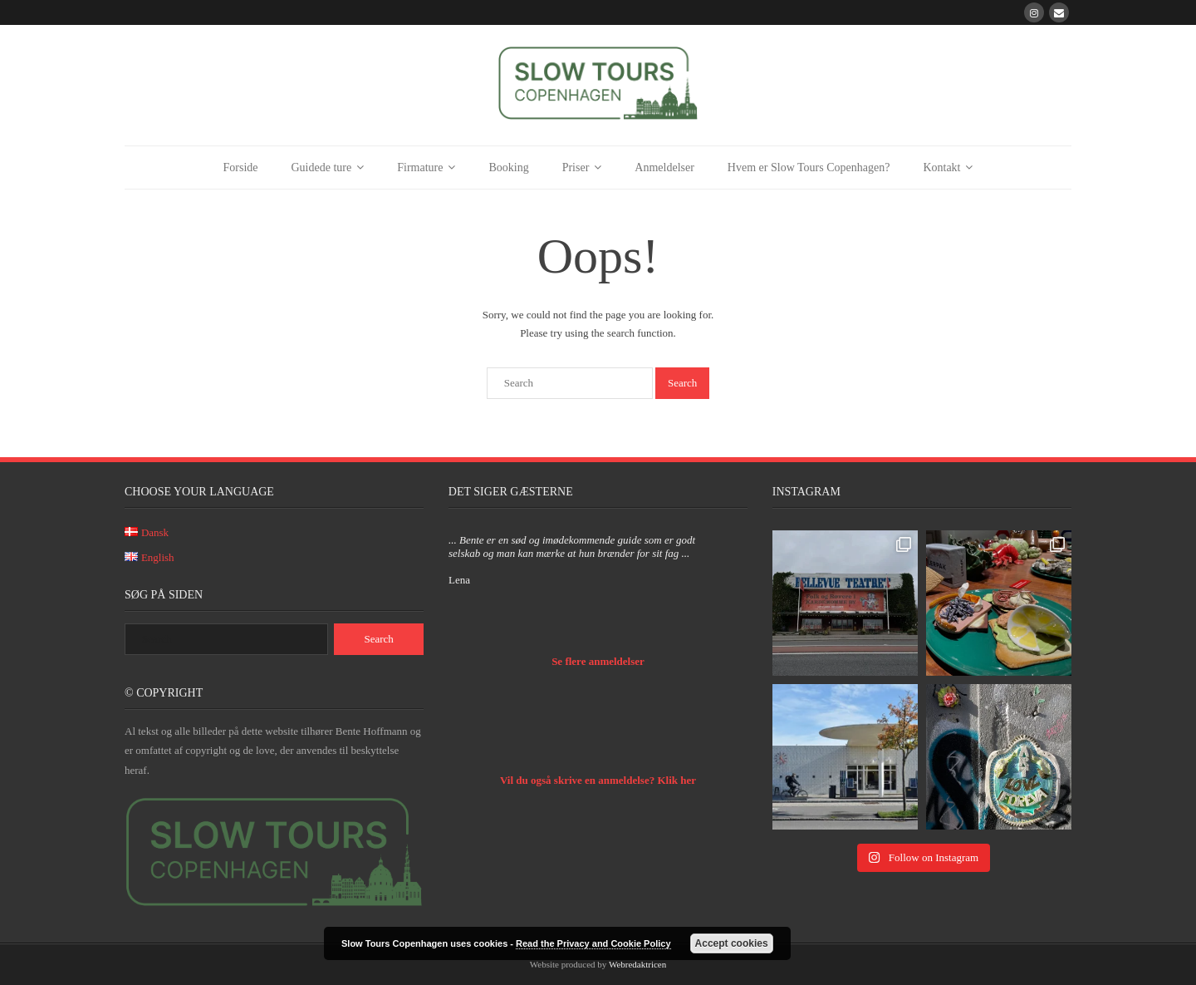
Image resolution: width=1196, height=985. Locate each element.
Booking (508, 167)
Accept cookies (731, 943)
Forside (240, 167)
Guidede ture (322, 167)
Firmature (420, 167)
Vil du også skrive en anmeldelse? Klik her (598, 780)
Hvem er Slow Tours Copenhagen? (809, 167)
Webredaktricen (637, 964)
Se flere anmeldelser (598, 661)
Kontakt (941, 167)
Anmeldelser (664, 167)
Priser (576, 167)
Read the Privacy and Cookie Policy (593, 943)
